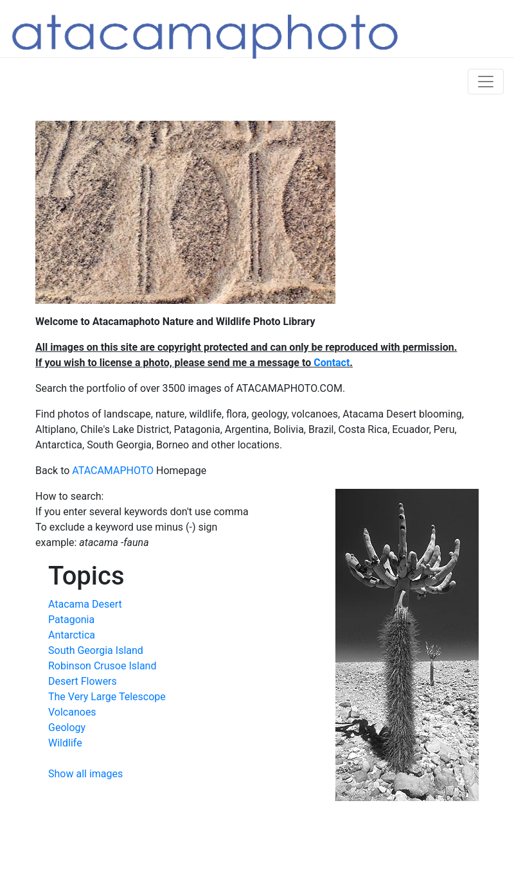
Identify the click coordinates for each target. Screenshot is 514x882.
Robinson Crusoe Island (102, 666)
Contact (332, 363)
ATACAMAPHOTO (113, 470)
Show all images (85, 774)
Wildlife (65, 743)
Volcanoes (72, 712)
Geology (66, 727)
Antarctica (71, 635)
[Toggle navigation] (486, 81)
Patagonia (71, 619)
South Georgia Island (95, 650)
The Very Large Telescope (107, 697)
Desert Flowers (82, 681)
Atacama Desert (85, 604)
